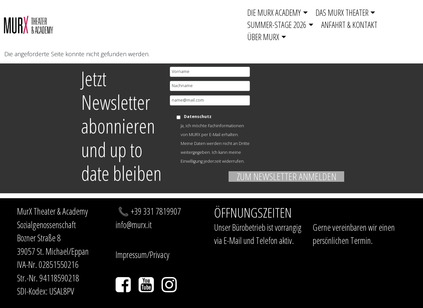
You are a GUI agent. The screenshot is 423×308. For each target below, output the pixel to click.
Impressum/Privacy (142, 255)
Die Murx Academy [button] (274, 12)
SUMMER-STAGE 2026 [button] (276, 24)
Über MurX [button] (263, 36)
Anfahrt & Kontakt (349, 24)
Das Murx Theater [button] (342, 12)
